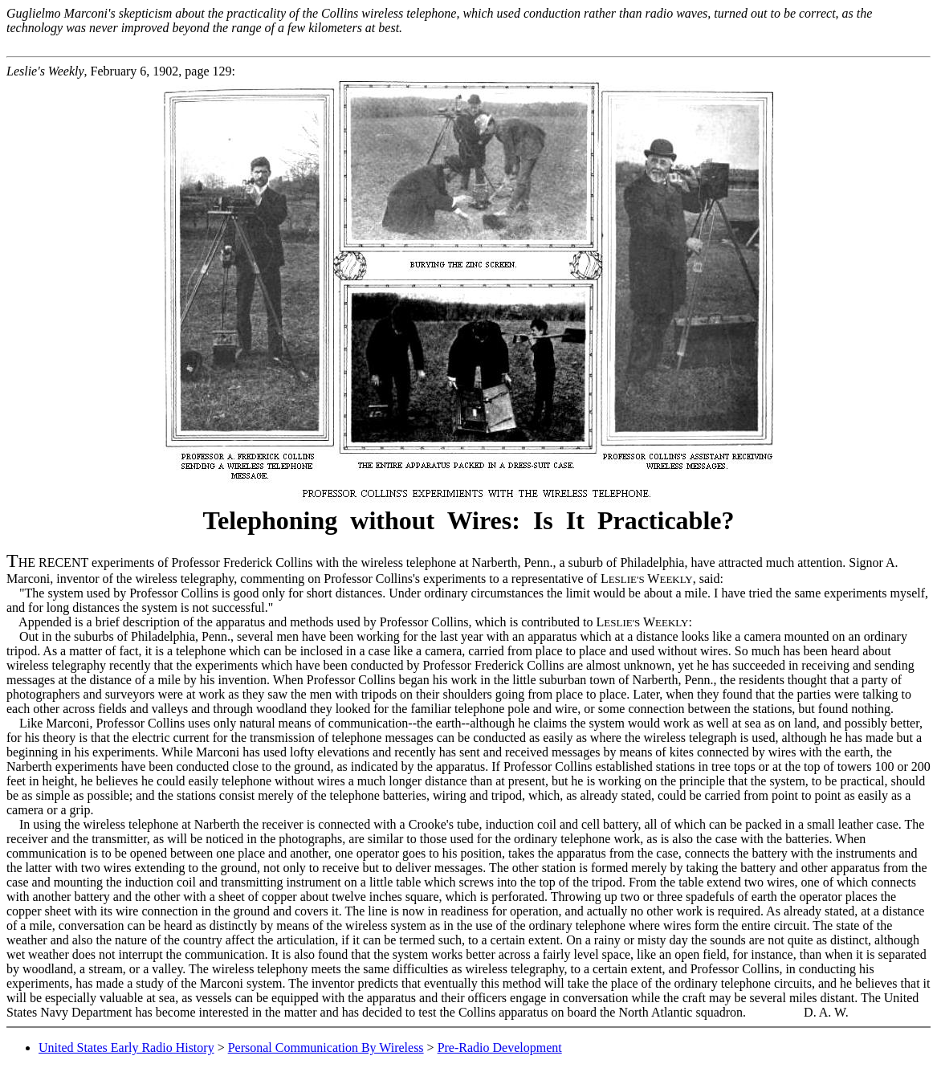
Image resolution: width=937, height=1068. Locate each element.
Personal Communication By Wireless (326, 1047)
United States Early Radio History (126, 1047)
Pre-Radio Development (500, 1047)
